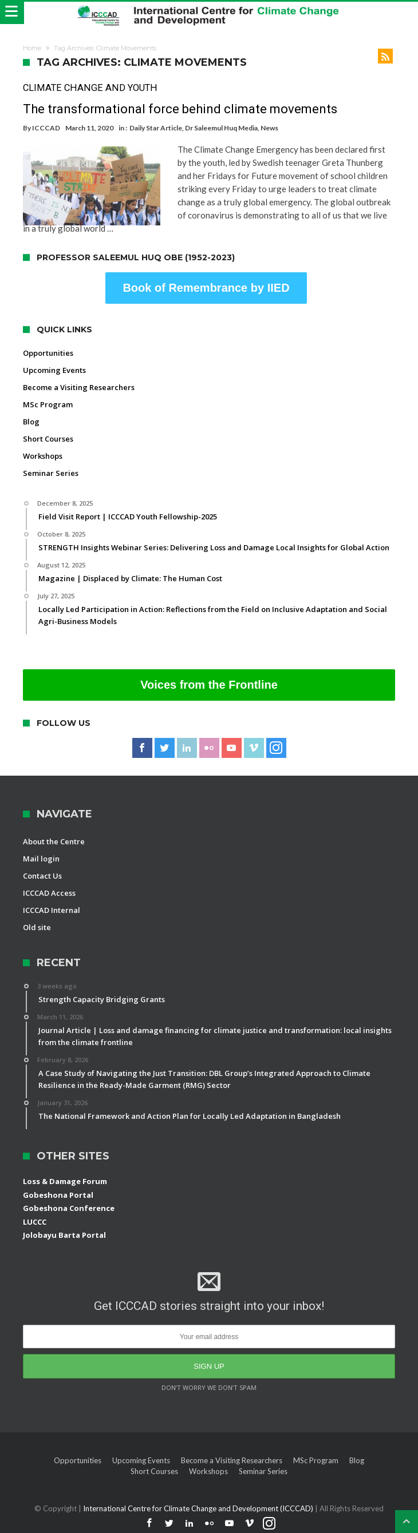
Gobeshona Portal (58, 1195)
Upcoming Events (54, 370)
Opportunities (48, 353)
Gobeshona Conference (69, 1208)
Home (32, 48)
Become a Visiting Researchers (79, 387)
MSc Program (48, 404)
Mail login (41, 858)
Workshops (42, 456)
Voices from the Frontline (209, 684)
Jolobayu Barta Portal (64, 1235)
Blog (31, 421)
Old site (37, 927)
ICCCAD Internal (51, 910)
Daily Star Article (155, 128)
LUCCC (34, 1222)
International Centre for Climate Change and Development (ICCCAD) (199, 1508)
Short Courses (48, 439)
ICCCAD (46, 128)
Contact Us (42, 876)
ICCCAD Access (49, 893)
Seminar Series (50, 473)
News (269, 128)
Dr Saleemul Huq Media (221, 128)
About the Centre (54, 841)
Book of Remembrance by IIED (206, 287)
